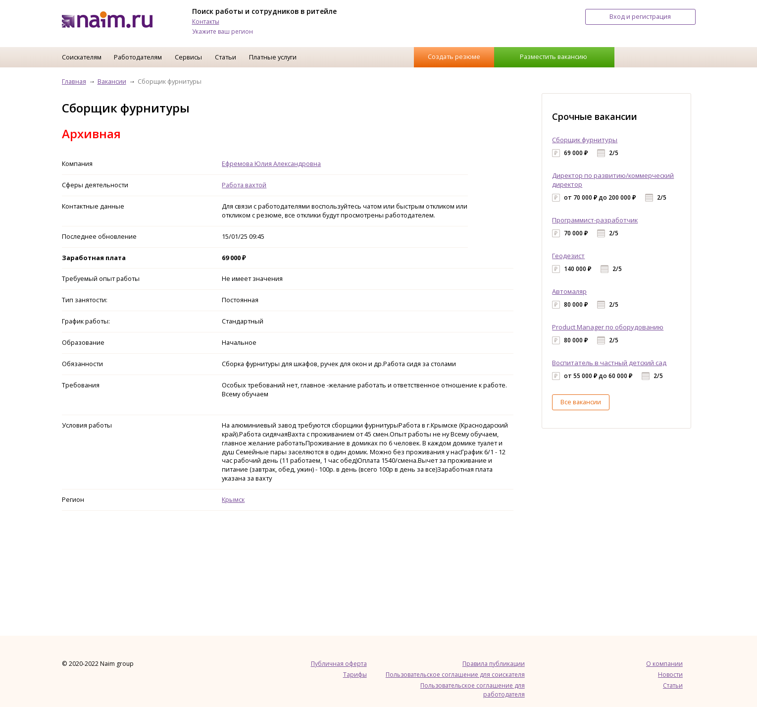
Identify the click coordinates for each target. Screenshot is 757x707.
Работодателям (138, 57)
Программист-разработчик (595, 220)
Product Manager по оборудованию (607, 327)
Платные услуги (273, 57)
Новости (670, 674)
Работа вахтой (244, 184)
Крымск (233, 499)
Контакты (205, 21)
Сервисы (188, 57)
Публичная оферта (339, 663)
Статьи (225, 57)
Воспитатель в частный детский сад (609, 362)
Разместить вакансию (553, 56)
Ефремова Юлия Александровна (271, 163)
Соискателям (81, 57)
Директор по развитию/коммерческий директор (613, 180)
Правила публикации (493, 663)
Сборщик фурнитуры (584, 139)
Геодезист (568, 255)
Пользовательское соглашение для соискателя (455, 674)
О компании (664, 663)
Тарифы (355, 674)
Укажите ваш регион (222, 31)
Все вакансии (580, 401)
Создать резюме (454, 56)
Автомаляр (569, 291)
